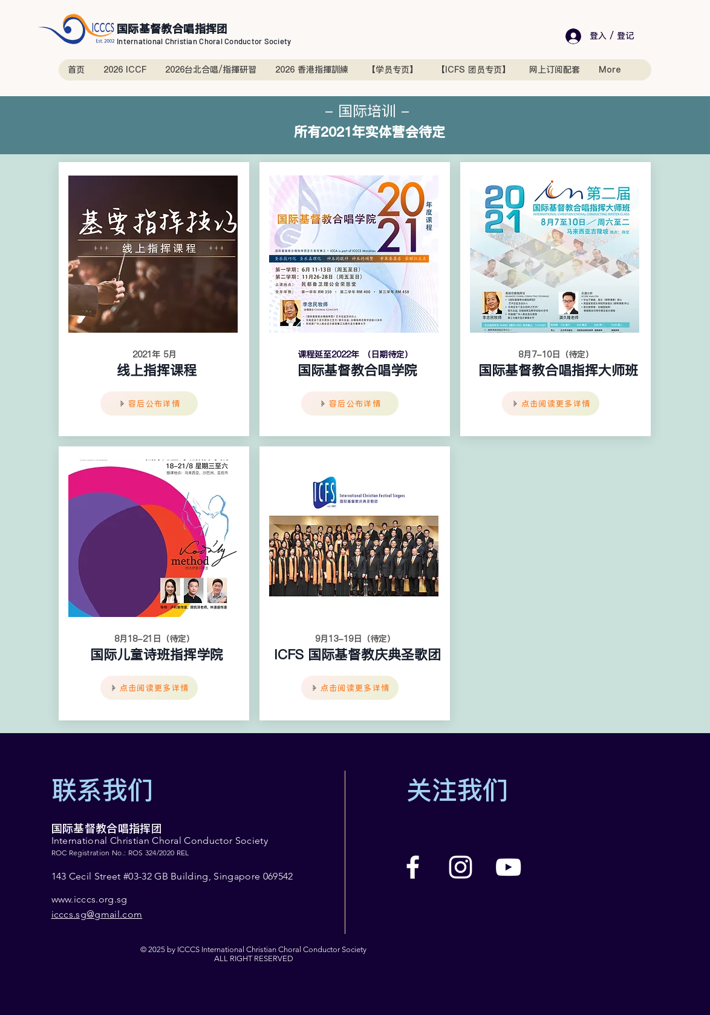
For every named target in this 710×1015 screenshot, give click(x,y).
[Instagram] (460, 867)
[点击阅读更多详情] (149, 688)
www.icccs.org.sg (89, 899)
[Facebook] (412, 867)
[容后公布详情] (149, 403)
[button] (392, 69)
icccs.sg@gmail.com (97, 914)
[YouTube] (508, 867)
